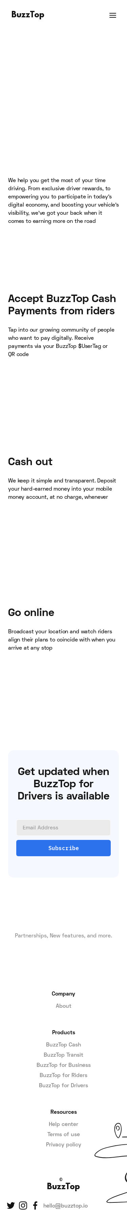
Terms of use (63, 1134)
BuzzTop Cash (63, 1045)
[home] (26, 15)
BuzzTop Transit (63, 1055)
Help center (63, 1124)
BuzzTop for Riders (63, 1075)
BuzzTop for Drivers (63, 1086)
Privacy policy (63, 1145)
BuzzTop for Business (64, 1065)
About (63, 1006)
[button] (113, 15)
